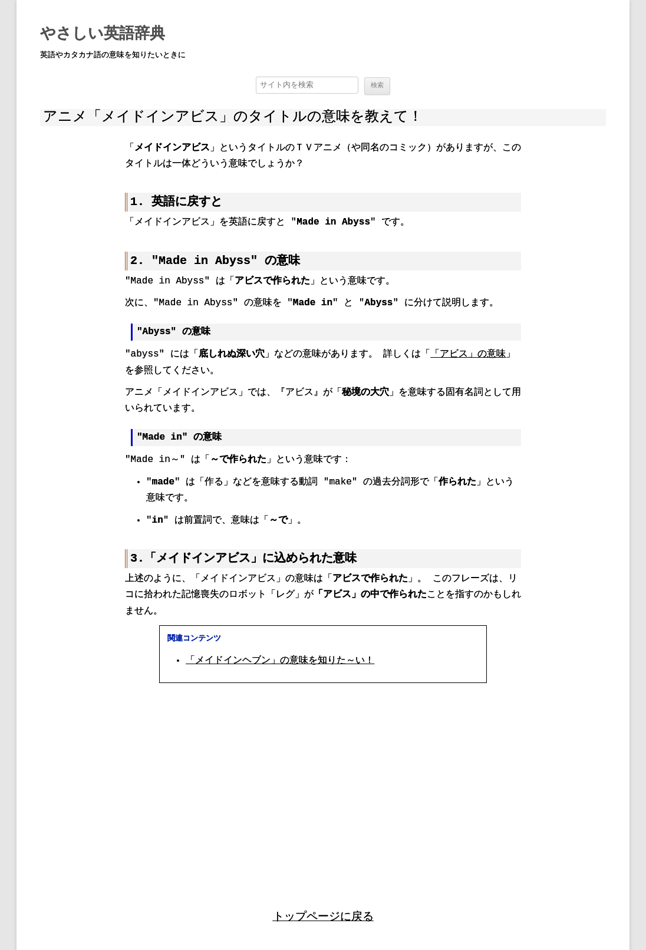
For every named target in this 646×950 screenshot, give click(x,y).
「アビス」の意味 (468, 354)
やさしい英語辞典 (102, 34)
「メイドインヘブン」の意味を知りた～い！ (280, 661)
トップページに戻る (323, 916)
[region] (323, 784)
